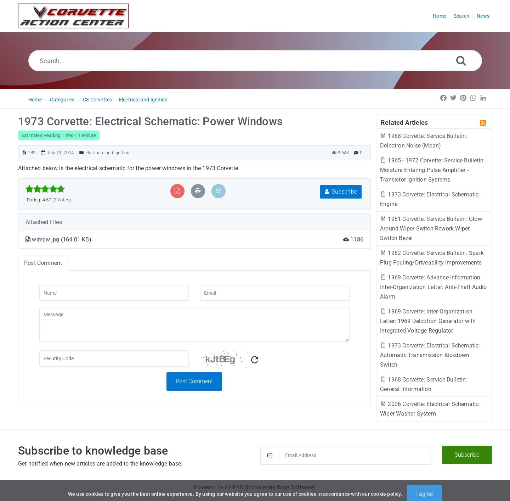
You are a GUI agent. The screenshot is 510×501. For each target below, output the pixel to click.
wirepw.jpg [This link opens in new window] (46, 239)
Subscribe (341, 191)
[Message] (194, 324)
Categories (62, 99)
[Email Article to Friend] (218, 191)
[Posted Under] (81, 152)
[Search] (461, 60)
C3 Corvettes (97, 99)
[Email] (275, 293)
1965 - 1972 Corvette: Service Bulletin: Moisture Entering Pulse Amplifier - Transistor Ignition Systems (432, 170)
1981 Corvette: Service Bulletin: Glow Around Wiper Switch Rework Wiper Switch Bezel (431, 228)
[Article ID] (24, 152)
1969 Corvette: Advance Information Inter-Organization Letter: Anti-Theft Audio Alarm (433, 287)
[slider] (45, 189)
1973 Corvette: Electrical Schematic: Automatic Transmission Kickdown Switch (430, 355)
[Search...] (255, 60)
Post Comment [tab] (43, 263)
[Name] (114, 293)
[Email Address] (345, 455)
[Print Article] (198, 191)
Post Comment (194, 381)
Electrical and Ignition (143, 99)
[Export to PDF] (177, 191)
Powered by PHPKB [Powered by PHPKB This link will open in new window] (218, 487)
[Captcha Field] (114, 358)
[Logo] (73, 16)
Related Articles (404, 122)
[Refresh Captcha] (254, 360)
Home (35, 99)
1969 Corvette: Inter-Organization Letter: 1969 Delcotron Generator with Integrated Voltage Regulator (428, 321)
